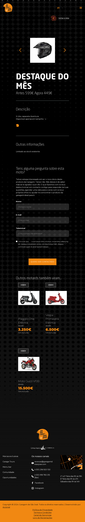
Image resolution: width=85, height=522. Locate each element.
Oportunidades (9, 478)
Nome (18, 202)
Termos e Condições (42, 512)
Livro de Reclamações (42, 518)
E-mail (18, 215)
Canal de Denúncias (42, 515)
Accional (6, 507)
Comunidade (8, 472)
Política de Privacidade (42, 510)
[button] (81, 8)
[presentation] (42, 253)
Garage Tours (9, 462)
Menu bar (7, 467)
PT (58, 8)
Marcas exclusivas (10, 456)
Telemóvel (20, 228)
